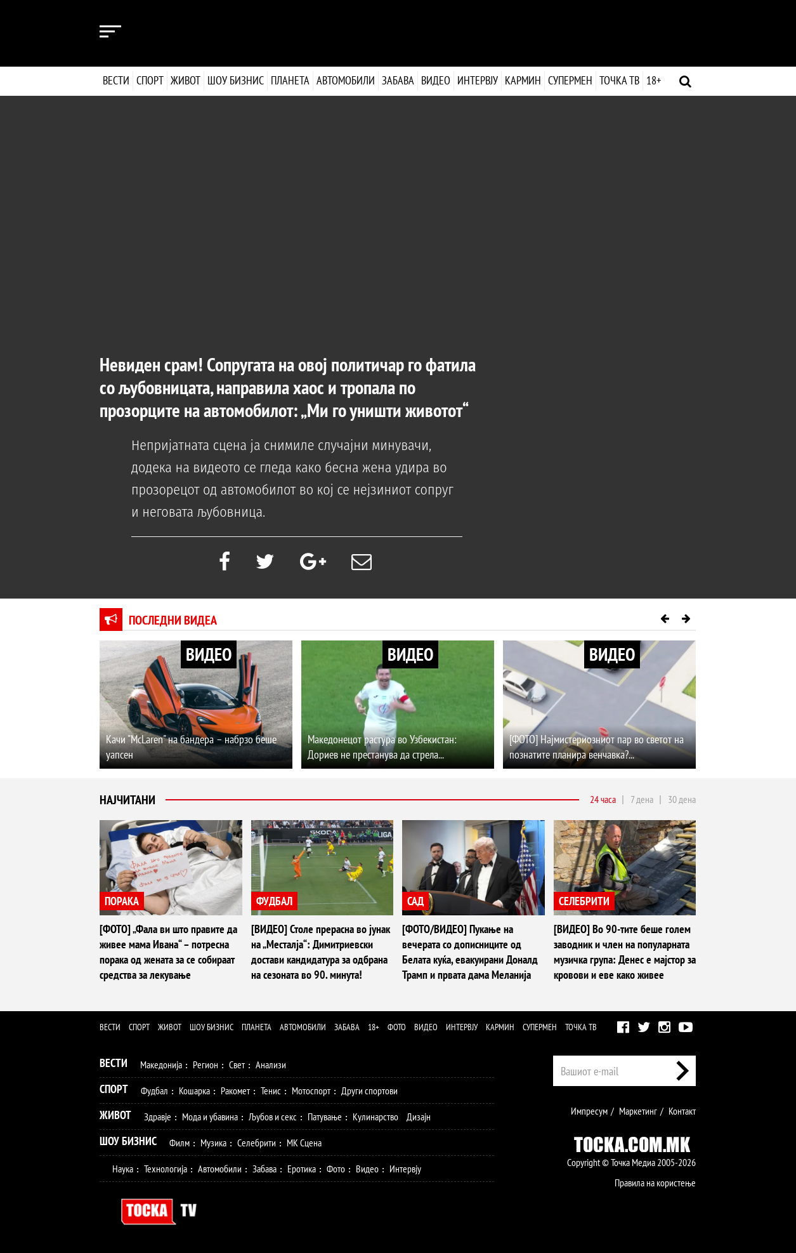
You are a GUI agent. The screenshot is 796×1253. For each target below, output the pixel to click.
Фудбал (154, 1090)
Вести (116, 80)
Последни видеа (173, 620)
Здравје (157, 1116)
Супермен (569, 80)
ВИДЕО (209, 654)
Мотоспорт (311, 1090)
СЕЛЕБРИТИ (584, 901)
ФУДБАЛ (274, 901)
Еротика (301, 1168)
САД (415, 901)
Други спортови (369, 1090)
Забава (398, 80)
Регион (205, 1064)
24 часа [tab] (603, 799)
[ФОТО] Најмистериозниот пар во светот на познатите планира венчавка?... (596, 747)
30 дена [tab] (682, 799)
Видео (434, 80)
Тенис (271, 1090)
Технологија (165, 1168)
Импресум (589, 1110)
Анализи (271, 1064)
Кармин (522, 80)
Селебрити (256, 1142)
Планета (290, 80)
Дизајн (419, 1116)
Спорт (150, 80)
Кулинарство (375, 1116)
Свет (237, 1064)
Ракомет (235, 1090)
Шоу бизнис (235, 80)
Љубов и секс (273, 1116)
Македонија (161, 1064)
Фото (397, 1027)
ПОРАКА (122, 901)
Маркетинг (638, 1110)
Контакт (682, 1110)
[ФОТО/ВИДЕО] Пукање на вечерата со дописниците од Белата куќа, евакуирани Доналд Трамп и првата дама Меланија (470, 952)
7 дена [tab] (641, 799)
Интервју (477, 80)
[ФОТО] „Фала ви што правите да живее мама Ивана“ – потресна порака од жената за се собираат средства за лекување (168, 952)
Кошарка (194, 1090)
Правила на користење (655, 1182)
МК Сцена (304, 1142)
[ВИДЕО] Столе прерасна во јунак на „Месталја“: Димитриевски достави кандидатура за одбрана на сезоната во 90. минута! (320, 952)
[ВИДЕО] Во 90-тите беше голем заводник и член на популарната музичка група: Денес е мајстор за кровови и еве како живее (625, 952)
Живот (185, 80)
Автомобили (345, 80)
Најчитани (127, 800)
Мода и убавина (210, 1116)
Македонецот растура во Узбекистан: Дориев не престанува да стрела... (382, 747)
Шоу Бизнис (128, 1141)
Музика (213, 1142)
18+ (653, 80)
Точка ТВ (619, 80)
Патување (325, 1116)
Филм (179, 1142)
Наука (122, 1168)
